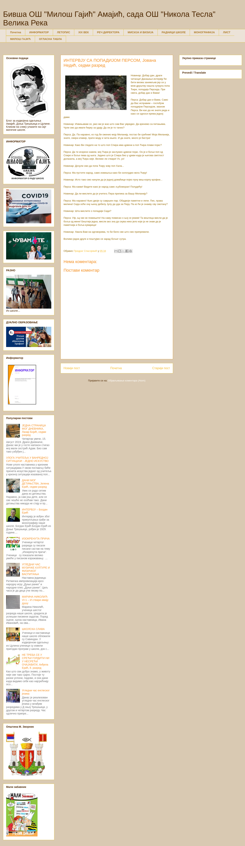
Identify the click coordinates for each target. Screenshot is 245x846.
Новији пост (72, 368)
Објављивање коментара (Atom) (126, 380)
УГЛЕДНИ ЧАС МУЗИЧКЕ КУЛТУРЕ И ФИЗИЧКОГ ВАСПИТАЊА (36, 569)
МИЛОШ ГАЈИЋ (20, 39)
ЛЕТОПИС (63, 32)
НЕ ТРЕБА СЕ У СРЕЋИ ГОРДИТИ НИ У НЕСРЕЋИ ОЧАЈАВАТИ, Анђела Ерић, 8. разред (35, 661)
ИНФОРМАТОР (39, 32)
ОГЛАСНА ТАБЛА (50, 39)
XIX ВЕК (83, 32)
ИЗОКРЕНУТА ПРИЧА (36, 538)
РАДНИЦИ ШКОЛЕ (174, 32)
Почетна (15, 32)
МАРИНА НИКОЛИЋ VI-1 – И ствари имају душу (35, 600)
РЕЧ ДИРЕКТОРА (108, 32)
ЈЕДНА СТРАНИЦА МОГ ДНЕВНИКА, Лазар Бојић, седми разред (34, 430)
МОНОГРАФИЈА (204, 32)
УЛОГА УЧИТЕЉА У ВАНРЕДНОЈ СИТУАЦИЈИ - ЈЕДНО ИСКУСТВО (27, 459)
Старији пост (161, 368)
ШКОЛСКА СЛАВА (33, 629)
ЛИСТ (226, 32)
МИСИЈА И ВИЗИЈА (141, 32)
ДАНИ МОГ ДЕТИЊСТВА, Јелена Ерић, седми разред (35, 483)
